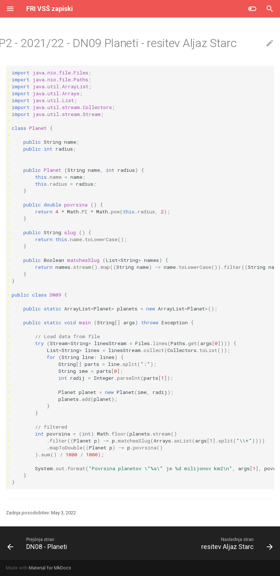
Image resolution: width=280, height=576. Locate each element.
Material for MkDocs (50, 568)
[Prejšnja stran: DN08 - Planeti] (38, 543)
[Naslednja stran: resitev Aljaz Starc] (236, 543)
